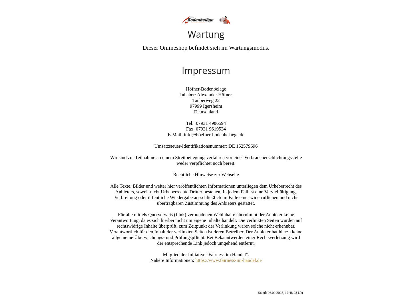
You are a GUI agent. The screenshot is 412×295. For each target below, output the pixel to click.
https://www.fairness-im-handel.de (228, 260)
